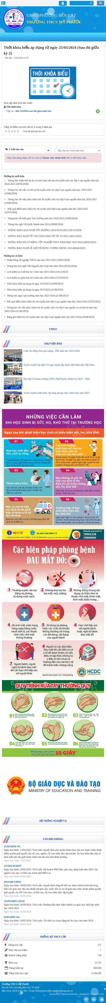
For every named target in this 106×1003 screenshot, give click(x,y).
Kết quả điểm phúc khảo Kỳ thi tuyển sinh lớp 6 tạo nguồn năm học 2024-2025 (48, 209)
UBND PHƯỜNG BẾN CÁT (51, 15)
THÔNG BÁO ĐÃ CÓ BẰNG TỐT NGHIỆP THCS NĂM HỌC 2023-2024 (45, 242)
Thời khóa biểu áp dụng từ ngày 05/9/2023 (28, 289)
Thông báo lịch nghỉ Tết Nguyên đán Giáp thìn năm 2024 (35, 266)
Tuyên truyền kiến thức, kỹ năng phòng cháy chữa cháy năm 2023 (56, 393)
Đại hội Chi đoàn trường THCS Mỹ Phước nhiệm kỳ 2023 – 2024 (56, 379)
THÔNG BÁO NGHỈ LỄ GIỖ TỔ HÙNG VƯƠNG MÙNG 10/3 (40, 248)
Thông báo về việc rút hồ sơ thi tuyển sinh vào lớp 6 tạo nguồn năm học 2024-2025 (50, 190)
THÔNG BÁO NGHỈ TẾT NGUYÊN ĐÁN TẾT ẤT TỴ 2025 (38, 236)
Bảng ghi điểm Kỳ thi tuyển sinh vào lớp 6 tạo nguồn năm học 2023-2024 (44, 317)
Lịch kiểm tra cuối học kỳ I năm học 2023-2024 (31, 272)
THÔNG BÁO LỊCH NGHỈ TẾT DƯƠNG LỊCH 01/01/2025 (38, 230)
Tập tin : (29, 111)
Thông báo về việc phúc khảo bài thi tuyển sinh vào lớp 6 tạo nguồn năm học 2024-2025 (52, 199)
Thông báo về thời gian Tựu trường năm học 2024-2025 (36, 218)
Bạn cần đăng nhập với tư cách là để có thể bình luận (46, 158)
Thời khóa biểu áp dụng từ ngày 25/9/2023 (28, 283)
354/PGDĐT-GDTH (14, 901)
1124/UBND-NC (12, 846)
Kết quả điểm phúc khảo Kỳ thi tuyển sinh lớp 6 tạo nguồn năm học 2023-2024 (47, 301)
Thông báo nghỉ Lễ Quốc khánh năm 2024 (29, 224)
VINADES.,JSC (96, 994)
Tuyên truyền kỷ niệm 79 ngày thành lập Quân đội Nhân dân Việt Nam (58, 365)
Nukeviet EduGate (69, 994)
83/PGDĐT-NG (12, 917)
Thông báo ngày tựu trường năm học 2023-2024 (31, 295)
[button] (98, 111)
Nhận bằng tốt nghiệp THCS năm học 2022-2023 (31, 260)
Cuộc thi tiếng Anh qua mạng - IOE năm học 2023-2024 (51, 351)
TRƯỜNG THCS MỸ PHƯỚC (54, 22)
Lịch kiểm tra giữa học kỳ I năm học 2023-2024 (31, 277)
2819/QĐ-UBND (12, 882)
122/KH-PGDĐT (12, 866)
